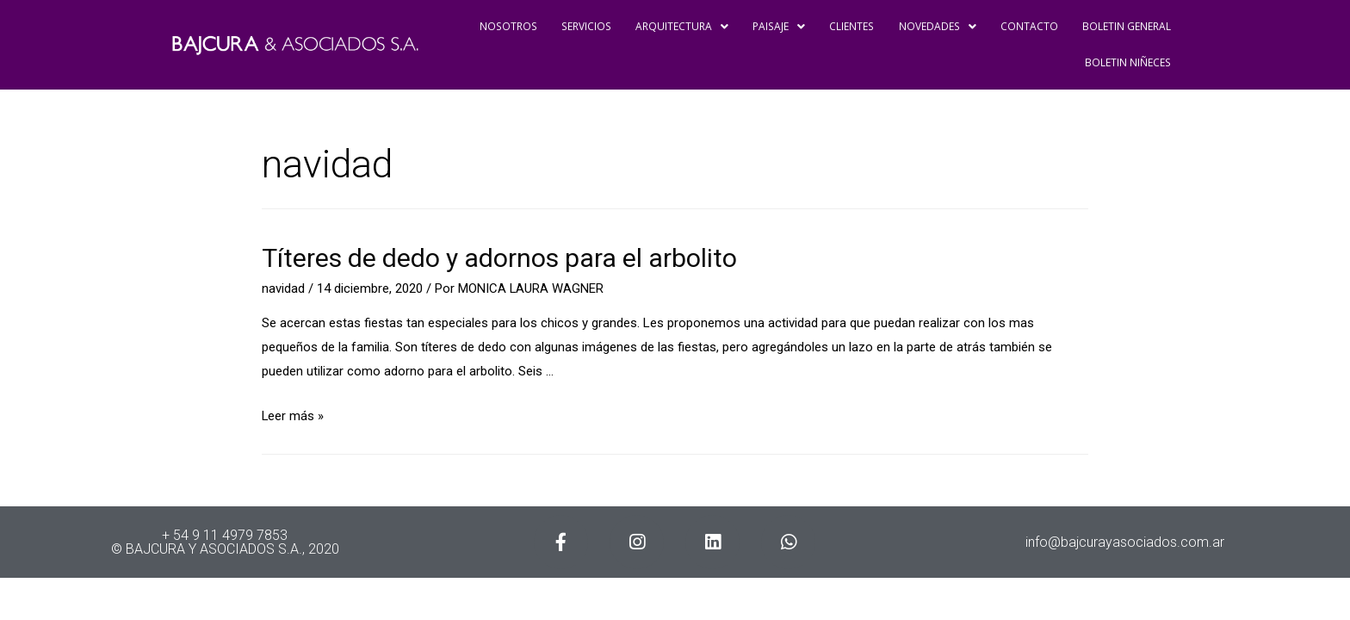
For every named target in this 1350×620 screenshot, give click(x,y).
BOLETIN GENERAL (1125, 26)
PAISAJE (774, 26)
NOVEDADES (933, 26)
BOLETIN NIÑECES (1127, 62)
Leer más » (293, 416)
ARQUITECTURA (675, 26)
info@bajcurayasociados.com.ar (1124, 542)
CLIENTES (848, 26)
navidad (283, 288)
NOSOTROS (501, 26)
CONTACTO (1027, 26)
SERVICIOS (579, 26)
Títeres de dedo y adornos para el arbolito (499, 258)
